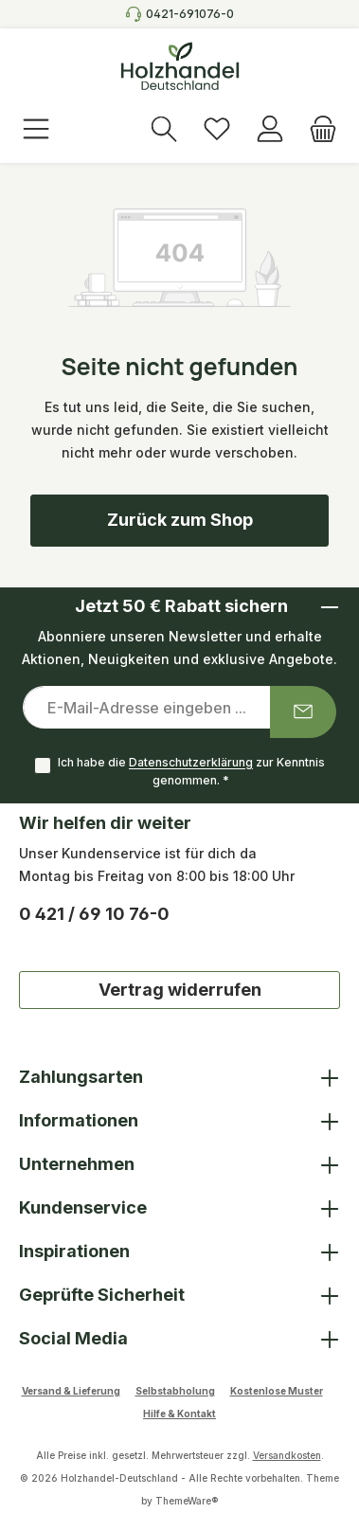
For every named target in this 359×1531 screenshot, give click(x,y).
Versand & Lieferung (71, 1390)
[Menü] (36, 130)
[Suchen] (163, 130)
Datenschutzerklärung (191, 763)
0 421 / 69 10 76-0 (94, 914)
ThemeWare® (186, 1500)
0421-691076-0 (190, 14)
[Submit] (303, 712)
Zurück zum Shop (180, 520)
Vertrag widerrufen (180, 990)
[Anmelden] (269, 130)
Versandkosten (287, 1455)
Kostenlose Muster (276, 1390)
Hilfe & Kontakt (179, 1413)
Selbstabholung (175, 1390)
